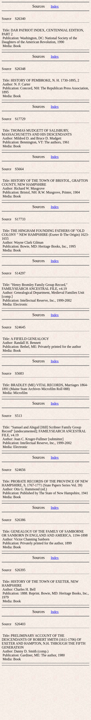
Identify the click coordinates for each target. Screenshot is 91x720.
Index (54, 6)
